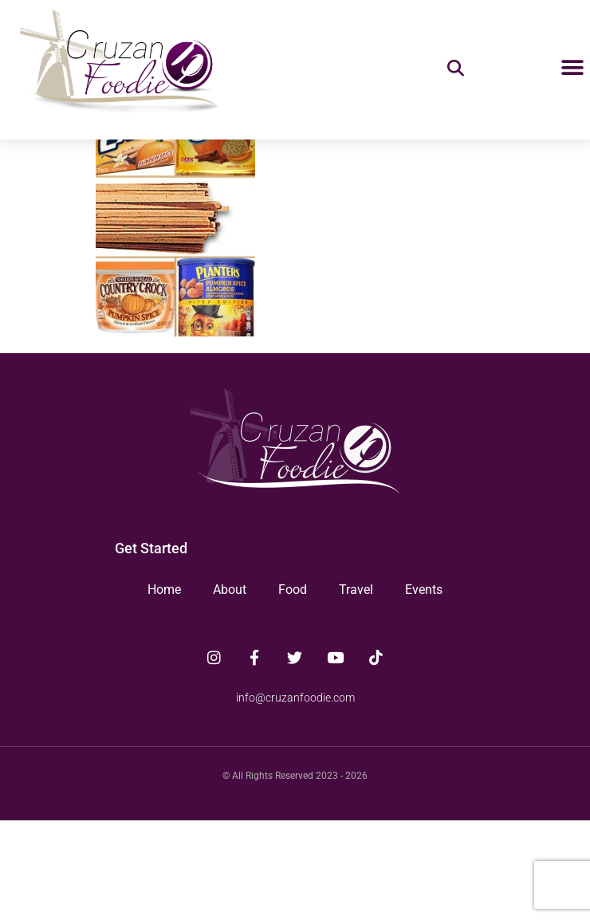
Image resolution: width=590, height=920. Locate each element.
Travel (356, 690)
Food (292, 690)
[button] (572, 68)
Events (423, 690)
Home (164, 690)
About (229, 690)
